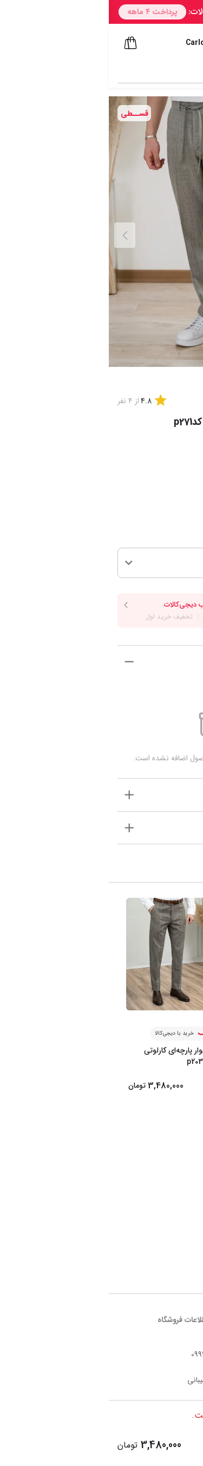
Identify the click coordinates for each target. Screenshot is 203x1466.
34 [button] (182, 562)
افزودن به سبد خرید (148, 1445)
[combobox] (92, 70)
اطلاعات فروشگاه (74, 1320)
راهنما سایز (162, 486)
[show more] (20, 661)
